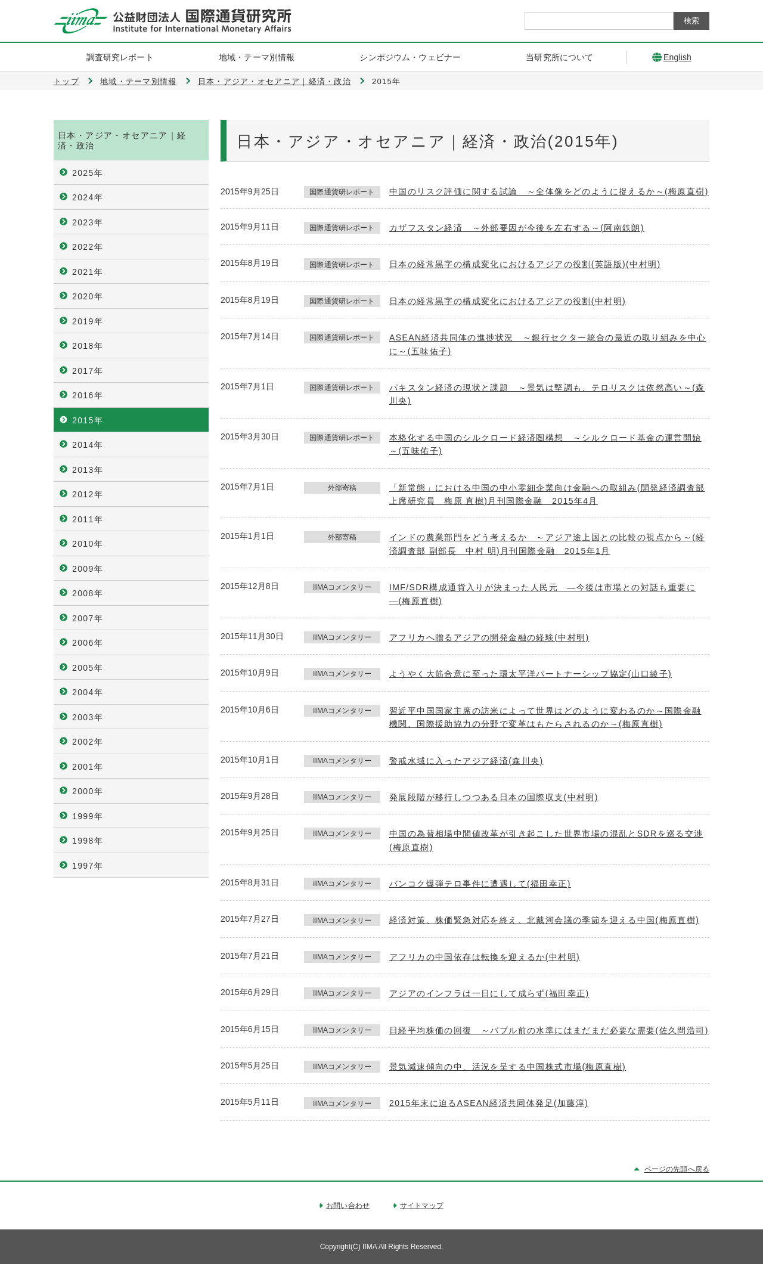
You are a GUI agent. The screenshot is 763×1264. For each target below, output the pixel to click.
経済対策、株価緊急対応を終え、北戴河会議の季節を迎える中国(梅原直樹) (544, 920)
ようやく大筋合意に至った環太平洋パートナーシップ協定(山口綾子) (530, 674)
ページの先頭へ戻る (676, 1169)
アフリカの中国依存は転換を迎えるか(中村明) (484, 957)
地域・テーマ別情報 (138, 81)
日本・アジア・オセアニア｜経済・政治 (274, 81)
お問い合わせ (348, 1205)
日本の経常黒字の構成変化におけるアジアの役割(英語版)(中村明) (524, 264)
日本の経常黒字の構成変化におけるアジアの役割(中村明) (507, 301)
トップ (66, 81)
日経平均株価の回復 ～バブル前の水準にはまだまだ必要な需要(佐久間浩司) (549, 1030)
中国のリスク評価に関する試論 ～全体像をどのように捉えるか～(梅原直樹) (549, 191)
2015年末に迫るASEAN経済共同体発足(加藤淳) (488, 1103)
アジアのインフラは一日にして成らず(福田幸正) (489, 993)
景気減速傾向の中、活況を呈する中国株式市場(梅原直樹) (507, 1066)
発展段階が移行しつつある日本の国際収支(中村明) (493, 797)
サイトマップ (421, 1205)
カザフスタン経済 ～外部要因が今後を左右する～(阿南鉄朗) (516, 228)
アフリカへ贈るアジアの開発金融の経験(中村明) (489, 637)
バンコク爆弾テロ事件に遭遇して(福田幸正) (480, 883)
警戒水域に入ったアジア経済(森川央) (466, 761)
